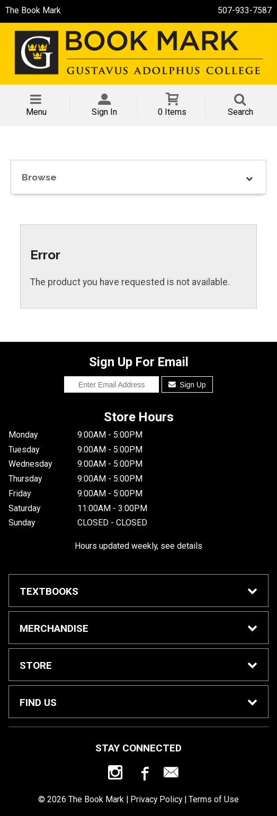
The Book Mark (33, 10)
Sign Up (187, 384)
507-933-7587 (245, 10)
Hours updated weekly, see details (138, 546)
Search (240, 112)
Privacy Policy (156, 799)
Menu (36, 112)
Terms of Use (214, 799)
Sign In (104, 112)
